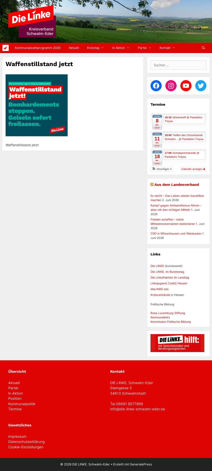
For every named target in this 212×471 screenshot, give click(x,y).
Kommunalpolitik (21, 404)
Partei (146, 48)
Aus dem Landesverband (176, 184)
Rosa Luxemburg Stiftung (168, 313)
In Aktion (123, 48)
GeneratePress (141, 464)
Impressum (17, 436)
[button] (162, 169)
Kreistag (97, 48)
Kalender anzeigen (193, 169)
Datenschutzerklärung (26, 442)
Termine (15, 409)
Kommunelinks (160, 317)
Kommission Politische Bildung (171, 321)
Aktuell (74, 48)
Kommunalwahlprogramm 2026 (37, 48)
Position (15, 398)
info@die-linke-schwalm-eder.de (137, 409)
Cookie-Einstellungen (25, 447)
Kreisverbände (160, 295)
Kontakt (169, 48)
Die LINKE (157, 266)
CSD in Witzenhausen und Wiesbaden (176, 233)
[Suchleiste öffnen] (203, 48)
